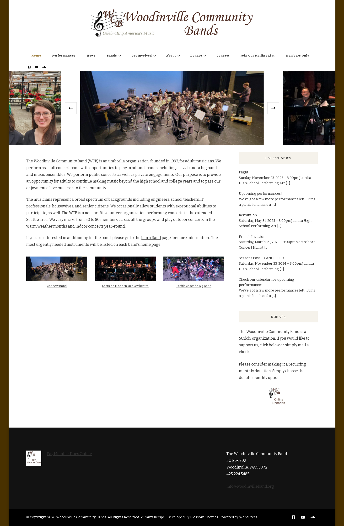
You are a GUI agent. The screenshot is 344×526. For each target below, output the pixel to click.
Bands (112, 55)
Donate (196, 55)
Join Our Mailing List (258, 55)
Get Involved (141, 55)
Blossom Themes (204, 517)
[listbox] (172, 108)
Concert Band (57, 286)
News (91, 55)
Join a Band (151, 237)
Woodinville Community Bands (81, 517)
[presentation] (71, 108)
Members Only (297, 55)
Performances (64, 55)
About (171, 55)
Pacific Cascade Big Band (193, 286)
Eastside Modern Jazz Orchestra (125, 286)
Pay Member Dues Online (69, 454)
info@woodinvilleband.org (250, 486)
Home (36, 55)
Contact (223, 55)
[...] (288, 183)
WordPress (248, 517)
